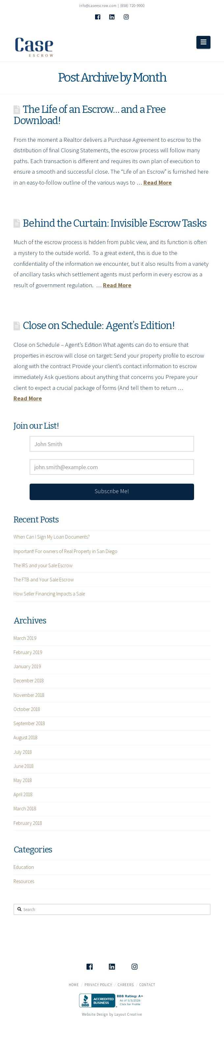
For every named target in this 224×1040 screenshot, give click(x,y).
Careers (126, 984)
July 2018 (22, 752)
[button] (203, 42)
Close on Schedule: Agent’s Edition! (99, 325)
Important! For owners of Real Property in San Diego (65, 551)
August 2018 (25, 737)
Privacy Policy (98, 984)
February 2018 (27, 823)
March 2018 (24, 808)
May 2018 (22, 780)
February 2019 (27, 652)
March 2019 (24, 638)
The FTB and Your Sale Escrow (43, 579)
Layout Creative (128, 1014)
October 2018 (26, 709)
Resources (23, 881)
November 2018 (28, 695)
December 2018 (28, 680)
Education (23, 867)
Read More (157, 182)
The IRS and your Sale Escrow (42, 565)
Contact (147, 984)
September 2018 (29, 723)
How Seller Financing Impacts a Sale (49, 594)
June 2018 (23, 766)
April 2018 (23, 794)
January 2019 (27, 666)
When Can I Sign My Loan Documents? (51, 537)
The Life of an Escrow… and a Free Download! (89, 115)
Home (74, 984)
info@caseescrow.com (98, 5)
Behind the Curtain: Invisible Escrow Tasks (115, 223)
